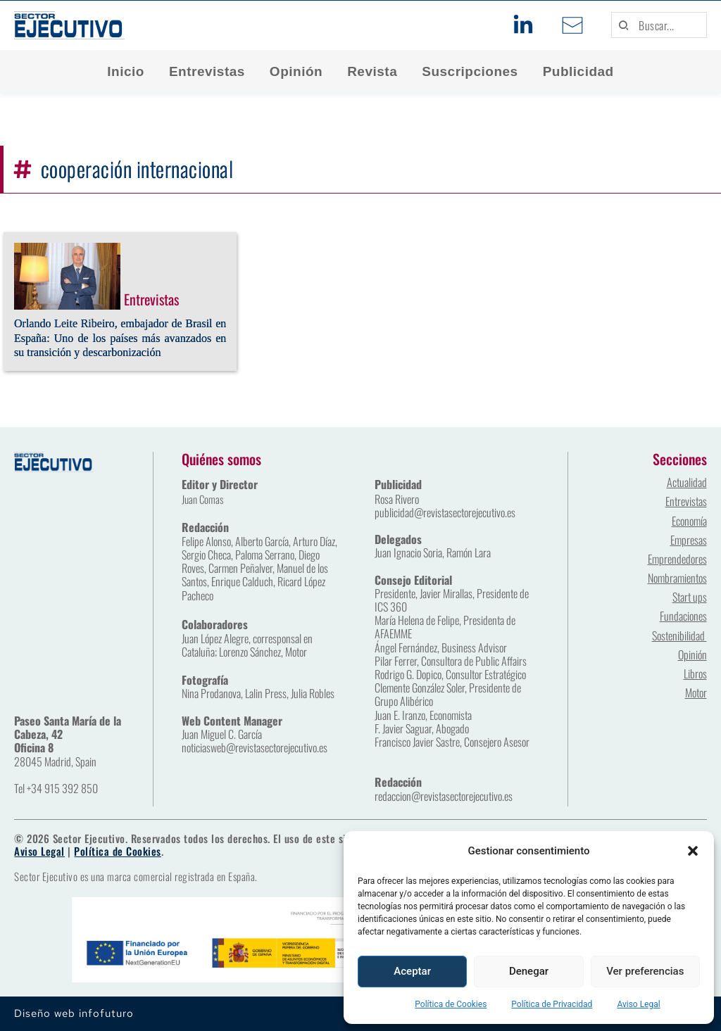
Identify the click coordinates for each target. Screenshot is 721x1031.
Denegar (528, 971)
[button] (693, 851)
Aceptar (412, 971)
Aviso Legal (638, 1004)
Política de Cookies (451, 1004)
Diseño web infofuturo (74, 1013)
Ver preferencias (645, 971)
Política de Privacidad (551, 1004)
